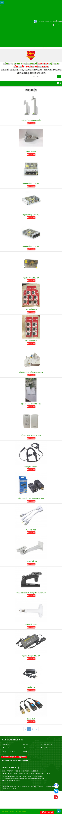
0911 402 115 (22, 811)
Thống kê (44, 748)
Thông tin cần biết (9, 752)
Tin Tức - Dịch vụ (46, 744)
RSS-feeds (26, 752)
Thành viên (6, 748)
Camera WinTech (21, 786)
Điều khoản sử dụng (9, 788)
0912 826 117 (5, 811)
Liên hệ (25, 748)
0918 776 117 (13, 811)
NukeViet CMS (39, 786)
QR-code (22, 757)
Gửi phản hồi (47, 812)
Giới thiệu (6, 744)
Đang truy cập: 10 (8, 757)
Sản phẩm (26, 744)
